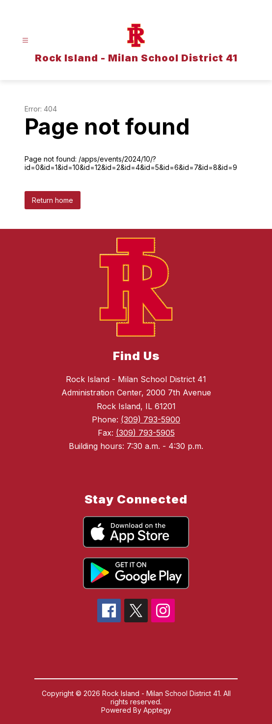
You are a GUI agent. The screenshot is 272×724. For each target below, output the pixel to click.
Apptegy (157, 710)
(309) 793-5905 (145, 433)
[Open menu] (25, 40)
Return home (52, 200)
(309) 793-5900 (150, 419)
